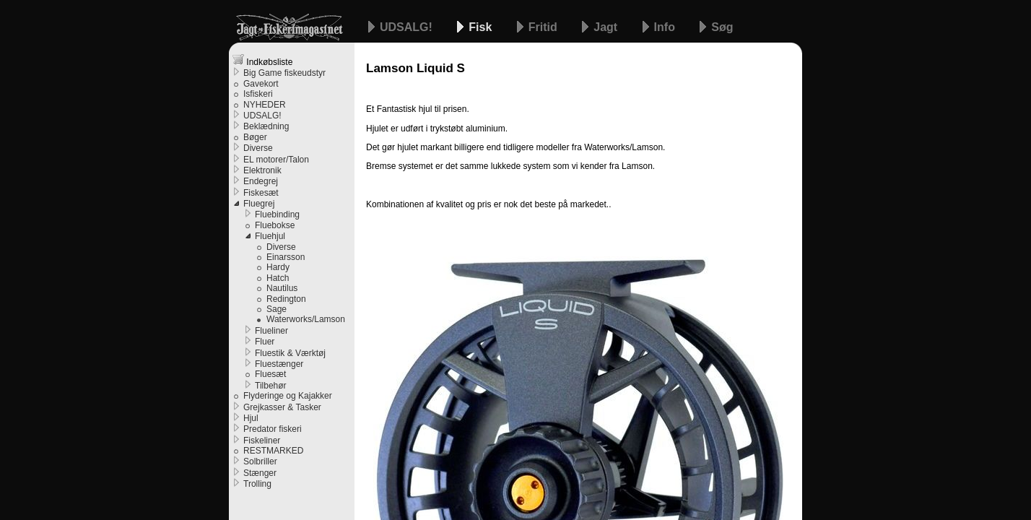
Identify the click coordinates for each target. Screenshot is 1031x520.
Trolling (257, 484)
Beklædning (266, 126)
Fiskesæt (261, 193)
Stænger (260, 473)
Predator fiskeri (272, 429)
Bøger (255, 137)
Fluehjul (270, 236)
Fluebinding (277, 214)
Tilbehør (271, 386)
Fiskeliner (261, 441)
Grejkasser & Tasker (282, 407)
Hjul (250, 418)
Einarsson (285, 257)
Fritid (544, 27)
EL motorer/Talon (276, 160)
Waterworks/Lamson (305, 319)
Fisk (482, 27)
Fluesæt (270, 374)
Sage (276, 309)
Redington (286, 299)
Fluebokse (275, 225)
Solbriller (260, 461)
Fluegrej (258, 204)
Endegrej (260, 181)
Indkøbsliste (262, 60)
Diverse (258, 148)
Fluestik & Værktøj (290, 353)
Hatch (277, 278)
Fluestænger (279, 364)
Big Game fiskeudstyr (284, 73)
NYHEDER (264, 105)
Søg (722, 27)
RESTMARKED (273, 451)
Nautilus (281, 288)
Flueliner (271, 331)
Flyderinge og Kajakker (287, 396)
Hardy (278, 267)
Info (666, 27)
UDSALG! (407, 27)
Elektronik (262, 170)
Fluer (264, 342)
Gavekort (261, 84)
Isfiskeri (258, 94)
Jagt (606, 27)
